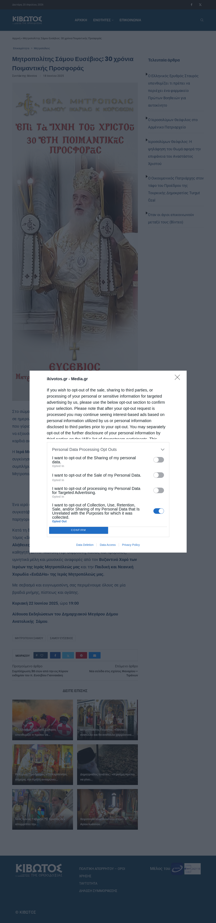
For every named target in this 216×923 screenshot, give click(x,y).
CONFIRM (78, 530)
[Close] (179, 378)
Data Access (108, 544)
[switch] (158, 460)
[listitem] (108, 449)
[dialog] (108, 462)
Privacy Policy (131, 544)
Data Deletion (85, 544)
